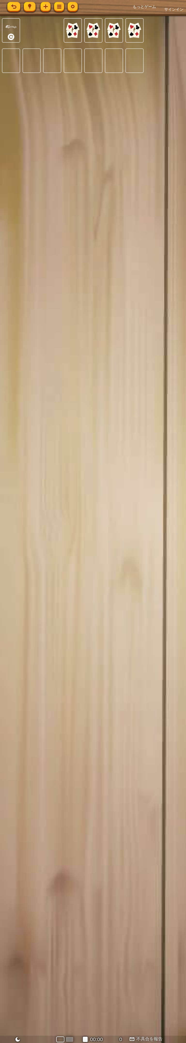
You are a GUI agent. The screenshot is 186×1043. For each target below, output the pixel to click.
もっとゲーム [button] (144, 7)
